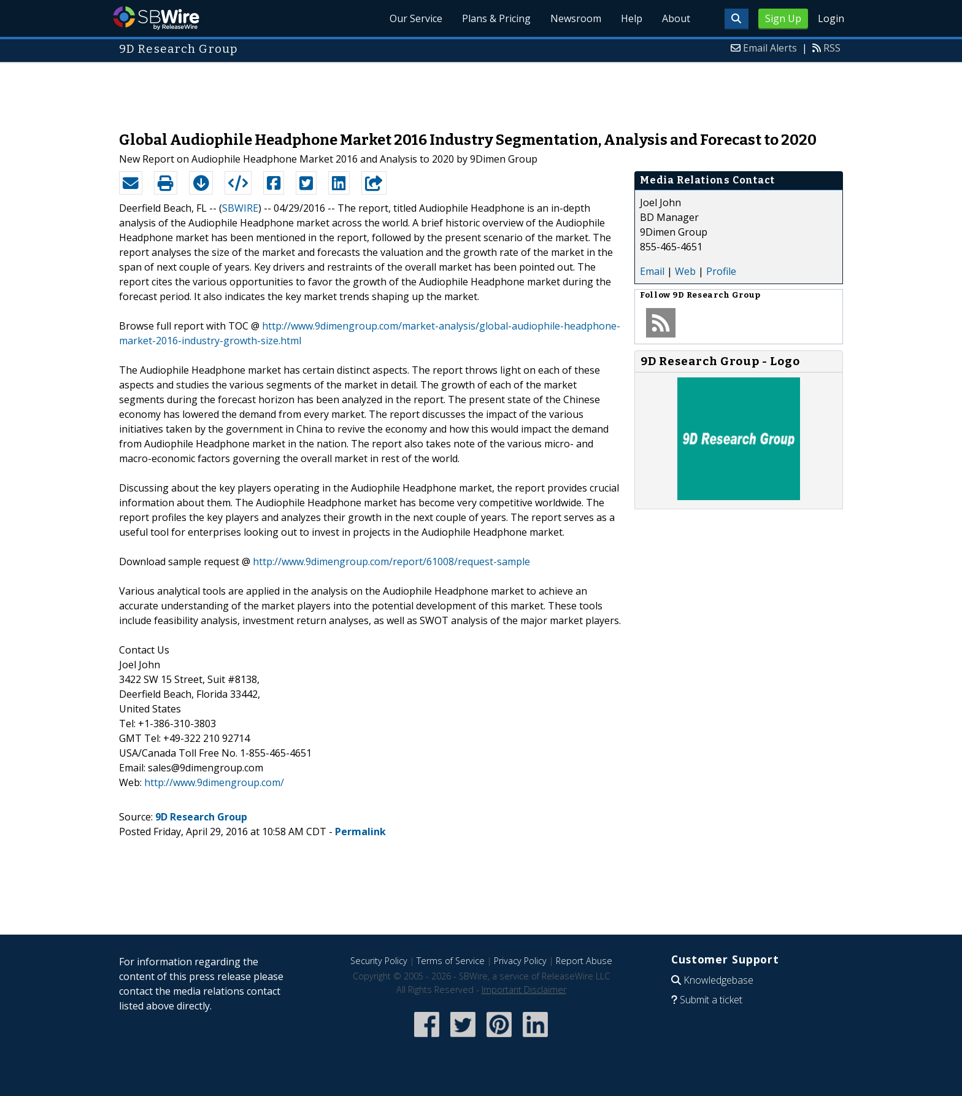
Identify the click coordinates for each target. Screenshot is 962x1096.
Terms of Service (451, 961)
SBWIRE (240, 208)
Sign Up (783, 18)
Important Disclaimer (524, 989)
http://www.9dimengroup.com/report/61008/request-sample (391, 561)
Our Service (416, 18)
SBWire (156, 18)
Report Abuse (584, 961)
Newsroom (575, 18)
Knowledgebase (718, 980)
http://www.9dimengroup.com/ (214, 782)
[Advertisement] (481, 90)
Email (652, 271)
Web (685, 271)
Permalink (360, 831)
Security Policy (378, 961)
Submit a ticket (711, 999)
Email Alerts (770, 48)
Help (631, 18)
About (676, 18)
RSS (832, 48)
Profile (721, 271)
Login (831, 18)
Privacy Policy (520, 961)
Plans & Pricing (496, 18)
